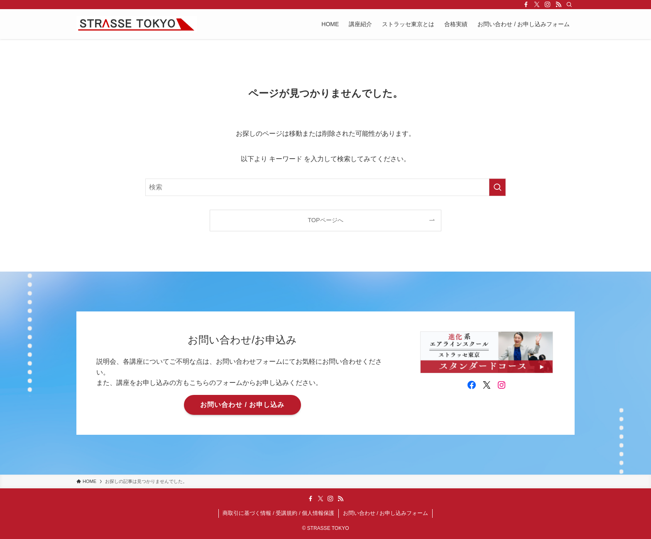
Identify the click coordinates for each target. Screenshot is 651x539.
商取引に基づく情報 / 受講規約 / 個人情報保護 (278, 513)
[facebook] (526, 4)
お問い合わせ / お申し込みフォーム (385, 513)
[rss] (558, 4)
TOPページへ (325, 220)
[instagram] (547, 4)
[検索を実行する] (497, 187)
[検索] (569, 4)
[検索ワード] (325, 187)
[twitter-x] (536, 4)
